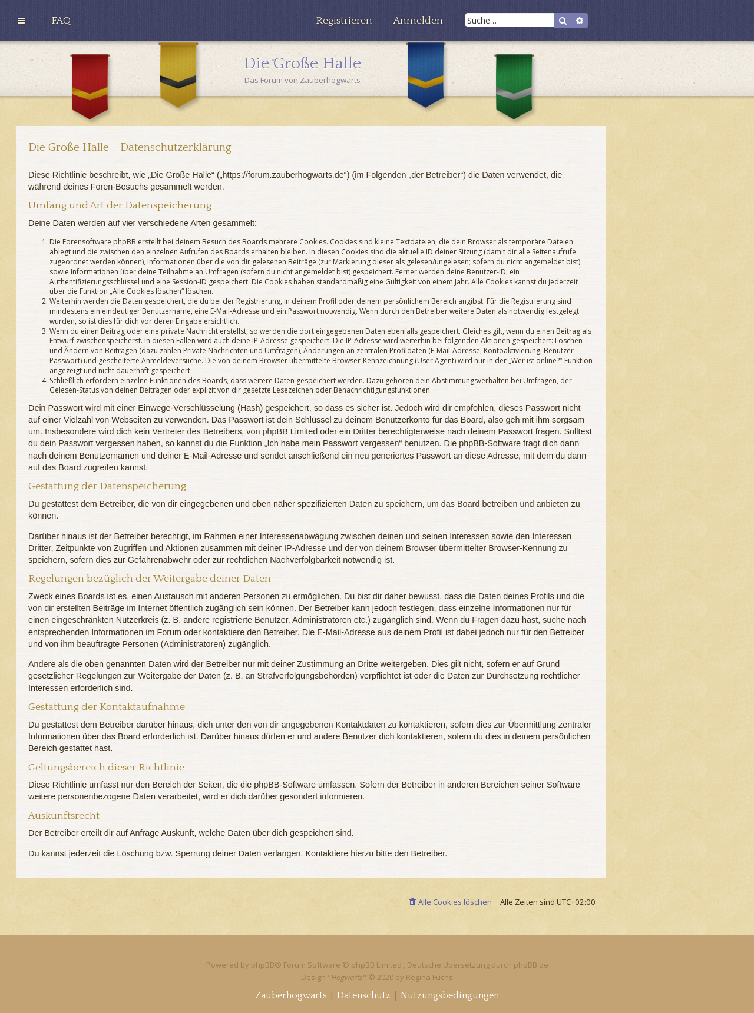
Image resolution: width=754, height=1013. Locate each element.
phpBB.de (531, 964)
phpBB (263, 964)
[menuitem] (61, 20)
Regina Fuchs (429, 977)
